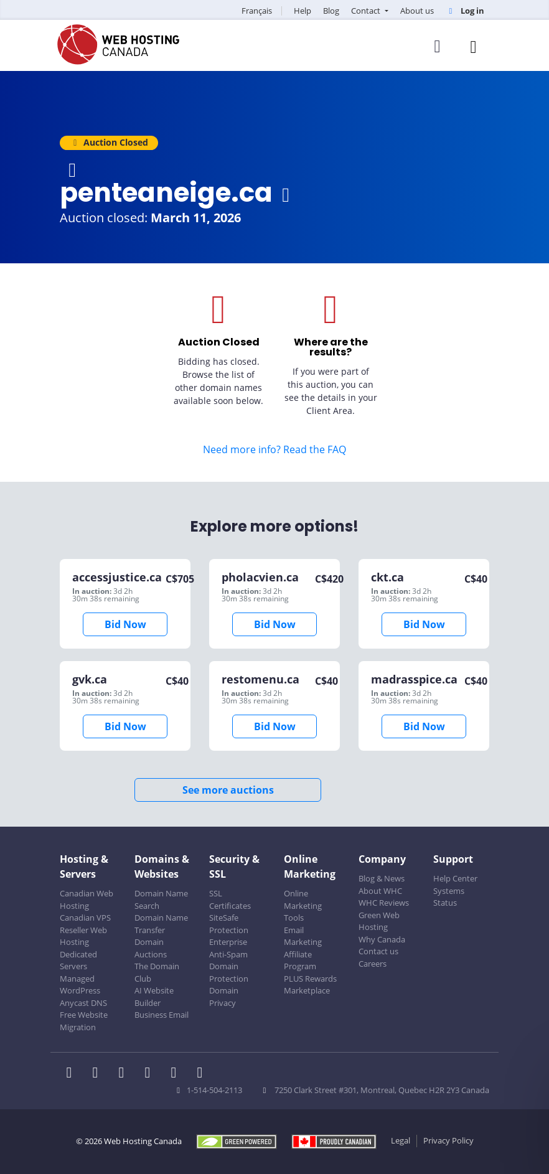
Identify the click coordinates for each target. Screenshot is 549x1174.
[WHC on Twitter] (99, 1074)
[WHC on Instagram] (151, 1074)
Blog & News (382, 878)
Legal (400, 1140)
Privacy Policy (448, 1140)
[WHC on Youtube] (177, 1074)
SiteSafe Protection (228, 924)
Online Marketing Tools (303, 905)
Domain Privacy (223, 996)
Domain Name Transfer (161, 924)
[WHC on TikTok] (202, 1074)
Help (302, 10)
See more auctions (228, 790)
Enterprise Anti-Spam (228, 948)
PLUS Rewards (310, 978)
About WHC (380, 890)
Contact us (378, 951)
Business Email (161, 1014)
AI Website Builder (154, 996)
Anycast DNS (83, 1002)
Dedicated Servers (78, 960)
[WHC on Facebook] (73, 1074)
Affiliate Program (300, 960)
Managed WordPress (80, 985)
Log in (465, 10)
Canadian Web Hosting (86, 899)
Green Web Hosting (379, 921)
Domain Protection (228, 972)
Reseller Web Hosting (83, 936)
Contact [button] (366, 10)
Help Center (455, 878)
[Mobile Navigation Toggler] (473, 46)
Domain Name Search (161, 899)
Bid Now (125, 624)
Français (257, 10)
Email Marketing (303, 936)
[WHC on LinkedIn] (125, 1074)
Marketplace (307, 990)
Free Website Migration (84, 1021)
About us (417, 10)
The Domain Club (156, 972)
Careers (373, 963)
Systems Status (448, 897)
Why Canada (382, 939)
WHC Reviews (384, 902)
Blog (331, 10)
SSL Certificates (230, 899)
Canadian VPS (85, 917)
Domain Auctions (150, 948)
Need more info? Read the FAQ (274, 449)
